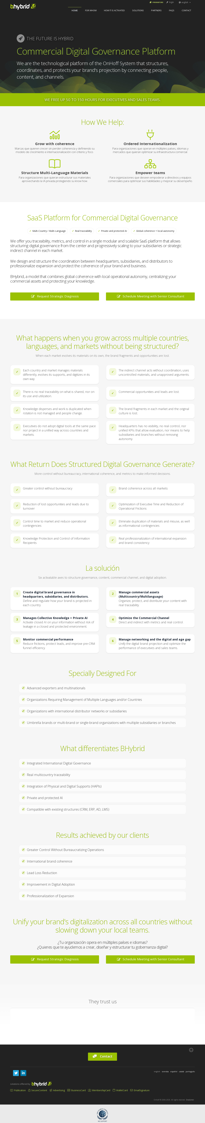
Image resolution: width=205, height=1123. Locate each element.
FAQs (171, 10)
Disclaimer (190, 1100)
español (173, 1071)
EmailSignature (140, 1090)
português (190, 1071)
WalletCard (120, 1090)
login (170, 2)
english (184, 2)
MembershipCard (99, 1090)
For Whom (91, 10)
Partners (156, 10)
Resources (156, 2)
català (181, 1071)
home (75, 10)
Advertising (57, 1090)
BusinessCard (76, 1090)
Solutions (138, 10)
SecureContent (37, 1090)
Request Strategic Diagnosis (55, 296)
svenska (165, 1071)
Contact (186, 10)
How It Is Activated (114, 10)
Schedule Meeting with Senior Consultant (150, 296)
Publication (18, 1090)
